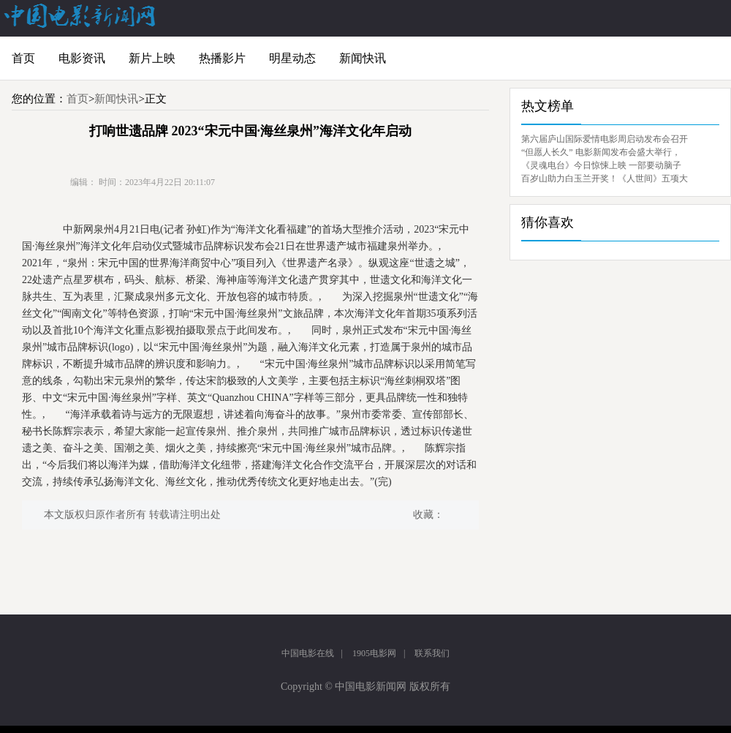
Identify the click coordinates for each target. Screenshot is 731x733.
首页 (23, 58)
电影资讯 (81, 58)
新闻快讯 (362, 58)
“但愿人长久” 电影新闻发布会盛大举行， (601, 152)
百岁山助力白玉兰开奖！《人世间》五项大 (604, 178)
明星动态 (292, 58)
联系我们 (432, 653)
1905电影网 (374, 653)
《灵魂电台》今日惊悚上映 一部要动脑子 (601, 165)
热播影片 (222, 58)
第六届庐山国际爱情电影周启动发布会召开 (604, 139)
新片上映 (152, 58)
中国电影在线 (307, 653)
